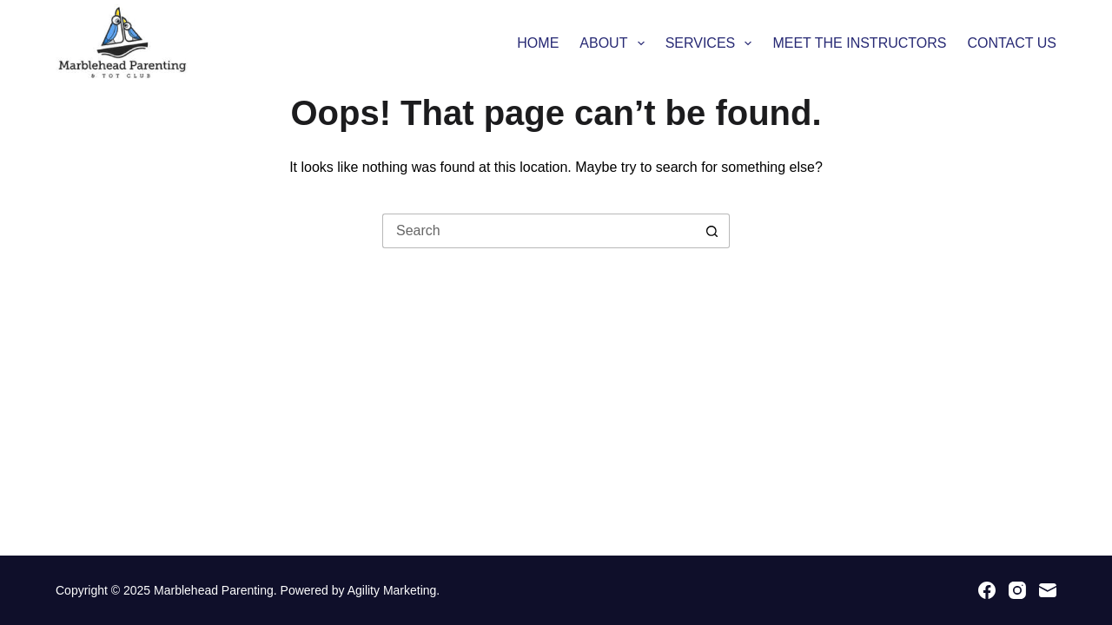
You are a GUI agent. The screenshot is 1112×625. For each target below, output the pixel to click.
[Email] (1047, 590)
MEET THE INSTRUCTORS (859, 43)
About (615, 43)
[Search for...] (538, 231)
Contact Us (1011, 43)
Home (538, 43)
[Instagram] (1017, 590)
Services (712, 43)
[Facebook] (987, 590)
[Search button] (712, 231)
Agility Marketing (392, 590)
